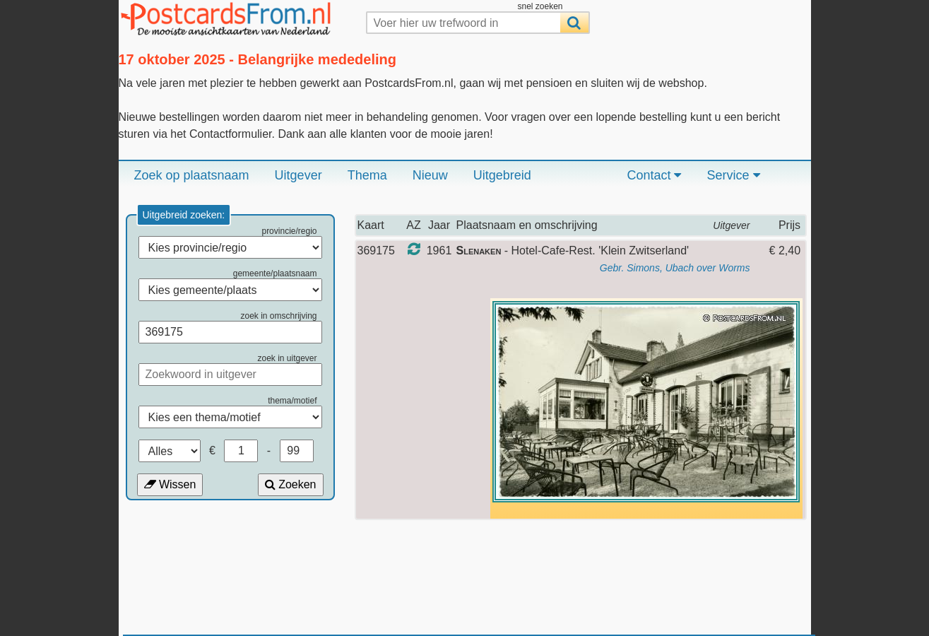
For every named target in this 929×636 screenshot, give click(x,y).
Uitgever (298, 175)
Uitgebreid (502, 175)
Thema (367, 175)
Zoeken (290, 484)
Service (732, 175)
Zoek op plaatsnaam (191, 175)
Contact (654, 175)
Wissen (170, 484)
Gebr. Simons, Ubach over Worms (675, 267)
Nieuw (430, 175)
